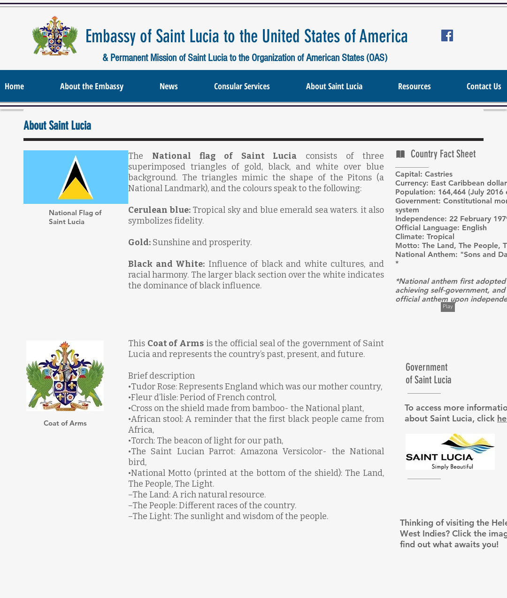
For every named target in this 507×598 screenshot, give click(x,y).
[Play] (448, 307)
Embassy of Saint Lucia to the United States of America (246, 36)
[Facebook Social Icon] (447, 35)
